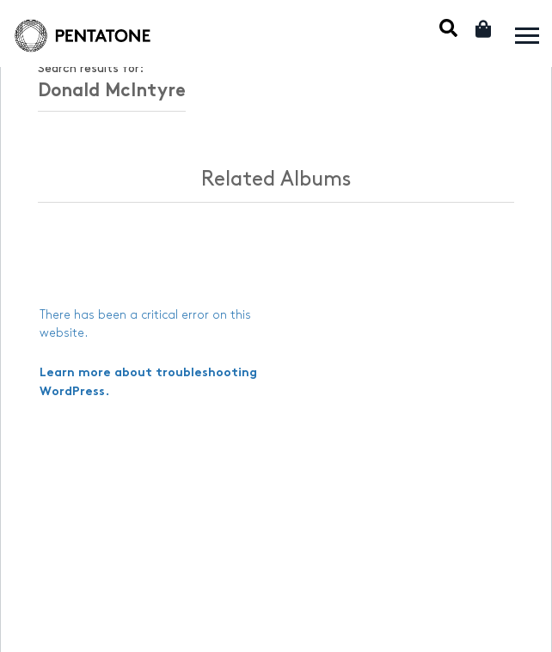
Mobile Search (448, 28)
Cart (484, 29)
